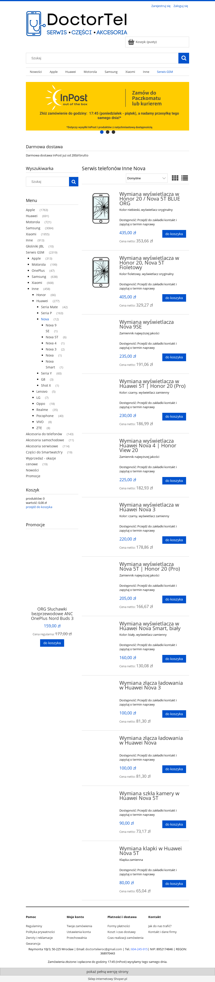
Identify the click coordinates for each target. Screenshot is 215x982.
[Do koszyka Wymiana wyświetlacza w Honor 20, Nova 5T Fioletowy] (174, 298)
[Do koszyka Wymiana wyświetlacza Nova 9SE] (174, 357)
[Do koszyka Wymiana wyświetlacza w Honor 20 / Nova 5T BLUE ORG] (174, 234)
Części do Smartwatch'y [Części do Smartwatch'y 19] (44, 452)
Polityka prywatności (40, 932)
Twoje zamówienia (79, 926)
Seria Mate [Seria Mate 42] (49, 307)
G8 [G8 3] (43, 379)
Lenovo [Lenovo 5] (41, 391)
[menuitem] (36, 72)
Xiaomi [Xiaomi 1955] (31, 234)
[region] (107, 106)
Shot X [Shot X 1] (46, 385)
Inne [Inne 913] (29, 240)
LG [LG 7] (38, 397)
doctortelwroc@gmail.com (103, 949)
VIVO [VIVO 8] (40, 422)
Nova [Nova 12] (45, 319)
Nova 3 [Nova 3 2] (51, 349)
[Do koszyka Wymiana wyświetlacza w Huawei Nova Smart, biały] (174, 659)
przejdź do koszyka (39, 507)
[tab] (102, 132)
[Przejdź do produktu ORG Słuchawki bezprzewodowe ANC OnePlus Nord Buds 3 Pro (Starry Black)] (52, 577)
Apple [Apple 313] (36, 258)
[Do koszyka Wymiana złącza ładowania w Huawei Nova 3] (174, 714)
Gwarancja (33, 943)
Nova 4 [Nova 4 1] (51, 343)
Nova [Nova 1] (50, 355)
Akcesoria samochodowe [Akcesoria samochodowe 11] (45, 440)
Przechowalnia (77, 938)
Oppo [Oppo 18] (40, 403)
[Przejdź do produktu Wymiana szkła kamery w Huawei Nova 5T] (101, 794)
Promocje (33, 476)
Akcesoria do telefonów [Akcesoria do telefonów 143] (44, 434)
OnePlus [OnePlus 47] (38, 270)
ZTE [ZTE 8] (39, 428)
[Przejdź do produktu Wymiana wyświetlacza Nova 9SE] (101, 323)
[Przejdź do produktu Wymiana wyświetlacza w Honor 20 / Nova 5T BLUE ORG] (101, 208)
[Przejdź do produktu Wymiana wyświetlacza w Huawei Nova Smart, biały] (101, 625)
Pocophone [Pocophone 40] (45, 415)
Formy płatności (119, 926)
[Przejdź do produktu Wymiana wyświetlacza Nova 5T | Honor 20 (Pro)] (101, 565)
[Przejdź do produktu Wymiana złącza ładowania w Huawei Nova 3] (101, 684)
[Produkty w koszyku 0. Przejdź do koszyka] (142, 42)
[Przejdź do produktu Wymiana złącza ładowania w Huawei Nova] (101, 739)
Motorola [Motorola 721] (33, 222)
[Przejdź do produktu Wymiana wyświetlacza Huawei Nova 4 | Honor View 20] (101, 442)
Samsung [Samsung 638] (39, 276)
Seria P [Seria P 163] (46, 313)
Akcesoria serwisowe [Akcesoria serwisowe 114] (42, 446)
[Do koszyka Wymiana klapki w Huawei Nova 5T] (174, 884)
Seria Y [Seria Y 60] (46, 373)
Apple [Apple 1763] (30, 210)
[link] (107, 106)
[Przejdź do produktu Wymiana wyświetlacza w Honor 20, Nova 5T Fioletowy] (101, 272)
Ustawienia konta (79, 932)
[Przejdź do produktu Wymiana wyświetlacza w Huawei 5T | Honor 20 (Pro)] (101, 382)
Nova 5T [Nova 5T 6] (52, 337)
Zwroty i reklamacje (39, 938)
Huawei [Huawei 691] (32, 216)
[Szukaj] (183, 58)
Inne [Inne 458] (35, 288)
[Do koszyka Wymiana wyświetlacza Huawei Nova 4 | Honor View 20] (174, 481)
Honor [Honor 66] (41, 295)
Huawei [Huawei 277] (42, 301)
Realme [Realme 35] (42, 409)
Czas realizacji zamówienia (125, 938)
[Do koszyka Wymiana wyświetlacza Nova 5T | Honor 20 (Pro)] (174, 599)
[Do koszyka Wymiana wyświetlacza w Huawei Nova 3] (174, 540)
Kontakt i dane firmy (162, 932)
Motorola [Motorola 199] (39, 264)
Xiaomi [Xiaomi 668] (37, 282)
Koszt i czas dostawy (122, 932)
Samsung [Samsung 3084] (33, 228)
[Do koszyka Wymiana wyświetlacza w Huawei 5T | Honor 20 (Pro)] (174, 416)
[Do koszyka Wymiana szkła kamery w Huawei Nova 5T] (174, 824)
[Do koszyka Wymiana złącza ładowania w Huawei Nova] (174, 769)
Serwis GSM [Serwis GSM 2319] (35, 252)
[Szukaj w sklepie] (103, 58)
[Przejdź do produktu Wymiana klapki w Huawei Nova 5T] (101, 849)
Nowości (32, 470)
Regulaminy (34, 926)
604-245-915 (139, 949)
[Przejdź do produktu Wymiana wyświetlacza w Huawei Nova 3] (101, 506)
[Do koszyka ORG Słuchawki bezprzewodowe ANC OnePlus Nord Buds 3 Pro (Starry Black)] (52, 643)
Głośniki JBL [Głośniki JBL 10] (35, 246)
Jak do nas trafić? (160, 926)
